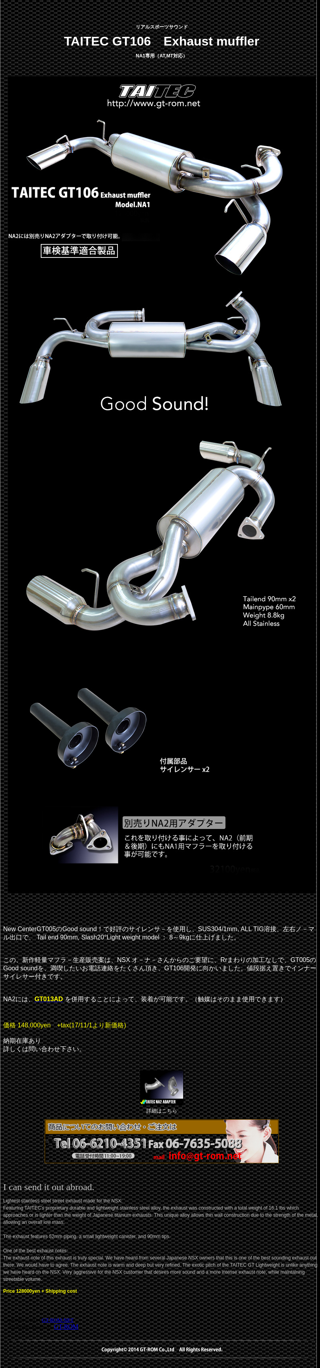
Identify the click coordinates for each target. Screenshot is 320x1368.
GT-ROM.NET (58, 1320)
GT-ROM (66, 1326)
